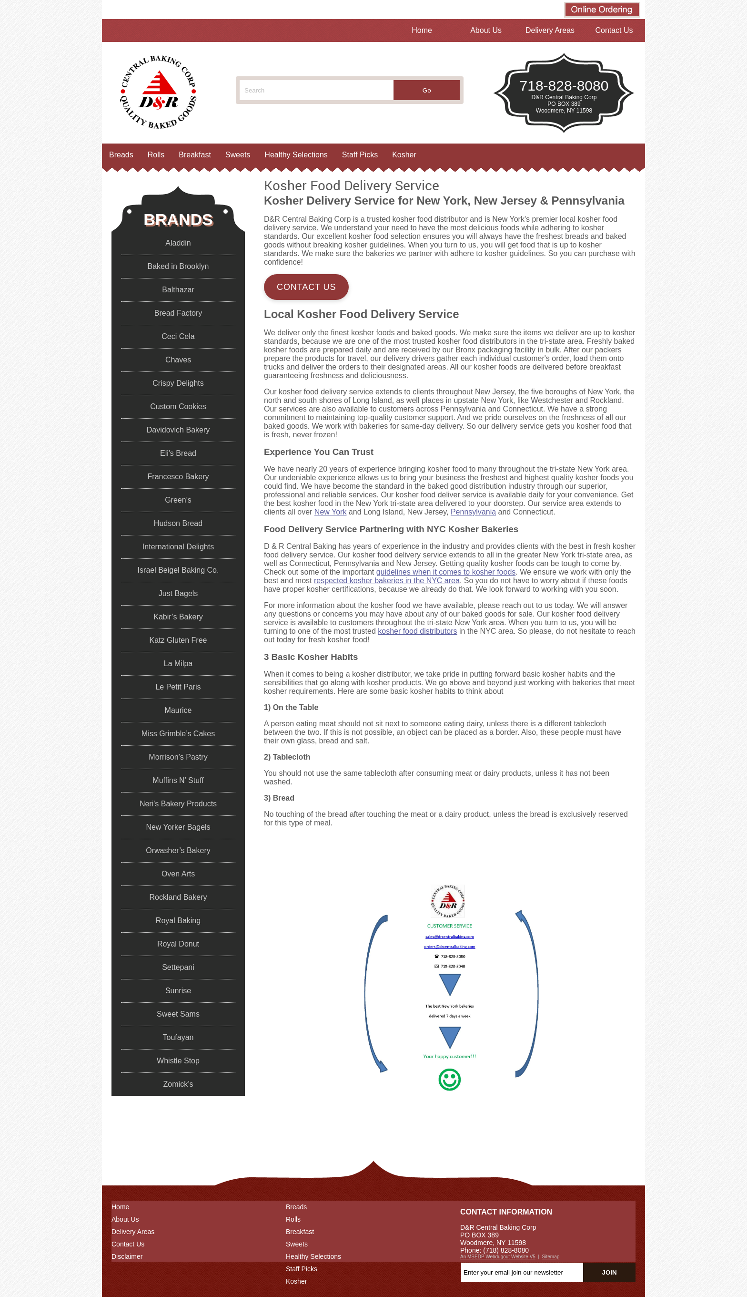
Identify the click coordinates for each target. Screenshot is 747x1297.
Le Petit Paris (178, 687)
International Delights (178, 547)
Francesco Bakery (178, 477)
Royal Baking (178, 920)
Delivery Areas (550, 30)
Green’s (178, 500)
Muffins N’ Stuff (177, 780)
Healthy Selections (296, 155)
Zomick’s (178, 1084)
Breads (121, 155)
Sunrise (178, 991)
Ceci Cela (178, 336)
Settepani (178, 967)
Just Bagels (178, 593)
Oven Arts (178, 874)
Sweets (237, 155)
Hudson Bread (178, 523)
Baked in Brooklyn (178, 266)
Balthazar (178, 290)
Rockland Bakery (178, 897)
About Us (486, 30)
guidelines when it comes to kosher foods (446, 572)
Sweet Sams (178, 1014)
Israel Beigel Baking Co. (178, 570)
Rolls (156, 155)
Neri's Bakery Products (178, 804)
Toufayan (178, 1037)
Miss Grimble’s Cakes (178, 734)
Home (422, 30)
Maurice (178, 710)
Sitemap (551, 1256)
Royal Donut (178, 944)
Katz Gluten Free (178, 640)
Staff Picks (360, 155)
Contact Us (614, 30)
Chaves (178, 360)
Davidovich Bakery (178, 430)
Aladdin (178, 243)
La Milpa (178, 663)
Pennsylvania (473, 512)
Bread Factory (178, 313)
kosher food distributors (417, 631)
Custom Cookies (178, 406)
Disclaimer (126, 1256)
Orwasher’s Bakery (178, 850)
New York (330, 512)
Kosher (404, 155)
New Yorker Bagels (178, 827)
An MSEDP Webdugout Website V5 (497, 1256)
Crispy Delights (178, 383)
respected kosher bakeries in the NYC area (387, 580)
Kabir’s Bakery (177, 617)
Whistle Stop (178, 1061)
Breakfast (195, 155)
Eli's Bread (178, 453)
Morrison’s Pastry (178, 757)
